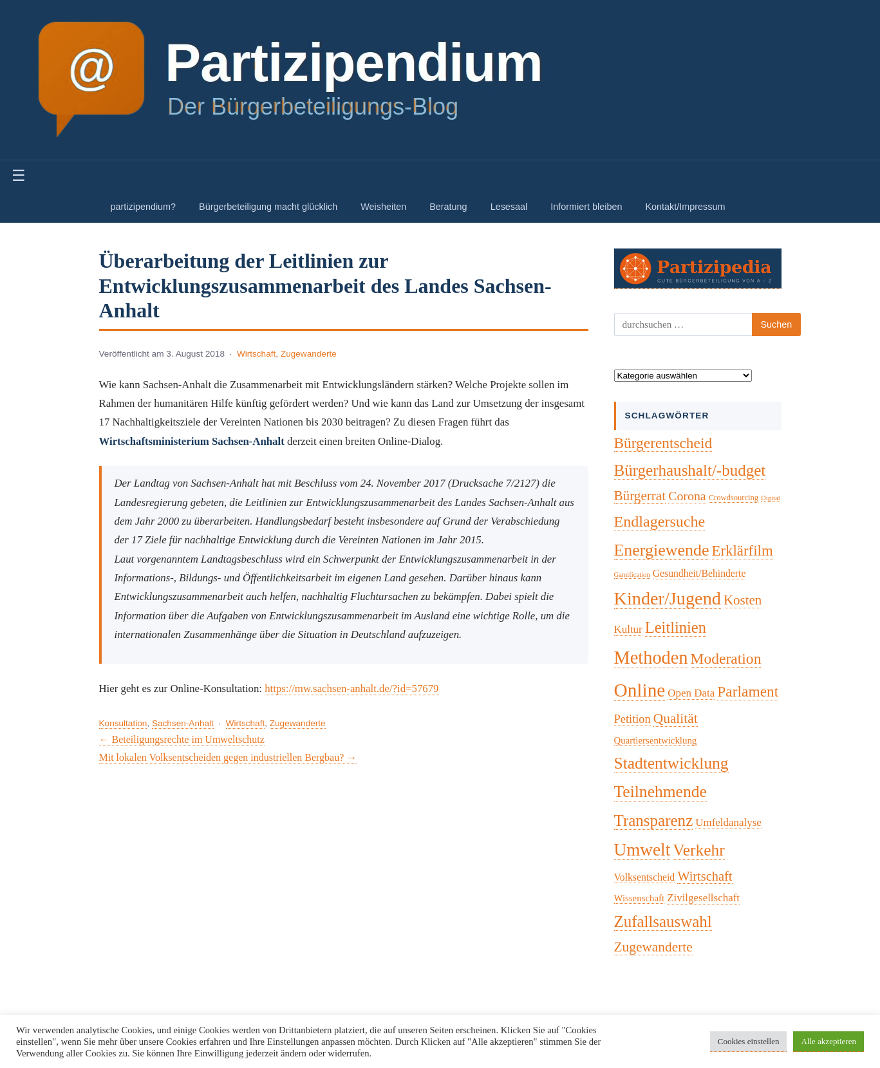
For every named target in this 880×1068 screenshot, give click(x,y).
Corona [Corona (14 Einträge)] (687, 496)
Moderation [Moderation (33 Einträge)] (726, 658)
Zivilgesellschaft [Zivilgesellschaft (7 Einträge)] (703, 898)
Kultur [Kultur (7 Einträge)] (628, 629)
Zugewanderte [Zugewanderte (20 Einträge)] (653, 947)
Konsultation (123, 723)
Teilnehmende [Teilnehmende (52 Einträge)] (660, 791)
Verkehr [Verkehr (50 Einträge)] (699, 850)
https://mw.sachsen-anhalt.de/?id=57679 (351, 688)
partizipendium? (143, 206)
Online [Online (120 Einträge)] (640, 690)
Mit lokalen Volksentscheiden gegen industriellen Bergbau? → (228, 757)
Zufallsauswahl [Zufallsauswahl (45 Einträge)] (663, 921)
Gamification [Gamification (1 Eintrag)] (632, 574)
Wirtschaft (256, 354)
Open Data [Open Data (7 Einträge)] (691, 693)
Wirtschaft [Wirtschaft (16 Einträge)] (704, 876)
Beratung (448, 206)
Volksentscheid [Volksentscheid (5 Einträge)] (644, 877)
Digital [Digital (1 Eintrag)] (770, 497)
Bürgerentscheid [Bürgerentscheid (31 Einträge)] (663, 443)
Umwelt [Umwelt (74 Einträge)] (642, 849)
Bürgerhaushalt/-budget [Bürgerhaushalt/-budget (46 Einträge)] (690, 470)
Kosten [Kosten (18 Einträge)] (743, 600)
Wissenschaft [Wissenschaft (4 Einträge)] (639, 898)
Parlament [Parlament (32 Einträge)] (747, 691)
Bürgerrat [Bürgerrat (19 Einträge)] (640, 495)
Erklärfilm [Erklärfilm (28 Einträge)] (742, 551)
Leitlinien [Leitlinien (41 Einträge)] (675, 627)
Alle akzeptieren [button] (828, 1041)
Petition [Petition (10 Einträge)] (632, 719)
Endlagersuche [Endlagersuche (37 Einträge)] (660, 521)
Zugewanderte (309, 354)
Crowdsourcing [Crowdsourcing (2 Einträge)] (733, 497)
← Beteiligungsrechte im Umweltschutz (182, 739)
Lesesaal (509, 206)
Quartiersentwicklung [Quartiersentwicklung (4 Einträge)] (655, 740)
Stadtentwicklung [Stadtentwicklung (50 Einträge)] (671, 763)
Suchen (776, 324)
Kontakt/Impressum (685, 206)
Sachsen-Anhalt (183, 723)
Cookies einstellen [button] (749, 1041)
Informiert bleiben (586, 206)
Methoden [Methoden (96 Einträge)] (651, 658)
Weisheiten (383, 206)
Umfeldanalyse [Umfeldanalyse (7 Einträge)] (728, 822)
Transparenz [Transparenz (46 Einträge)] (653, 820)
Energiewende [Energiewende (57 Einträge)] (661, 550)
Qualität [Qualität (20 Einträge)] (675, 718)
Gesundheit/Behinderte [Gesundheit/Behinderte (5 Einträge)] (699, 573)
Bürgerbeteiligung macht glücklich (268, 206)
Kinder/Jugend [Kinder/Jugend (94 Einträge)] (667, 598)
